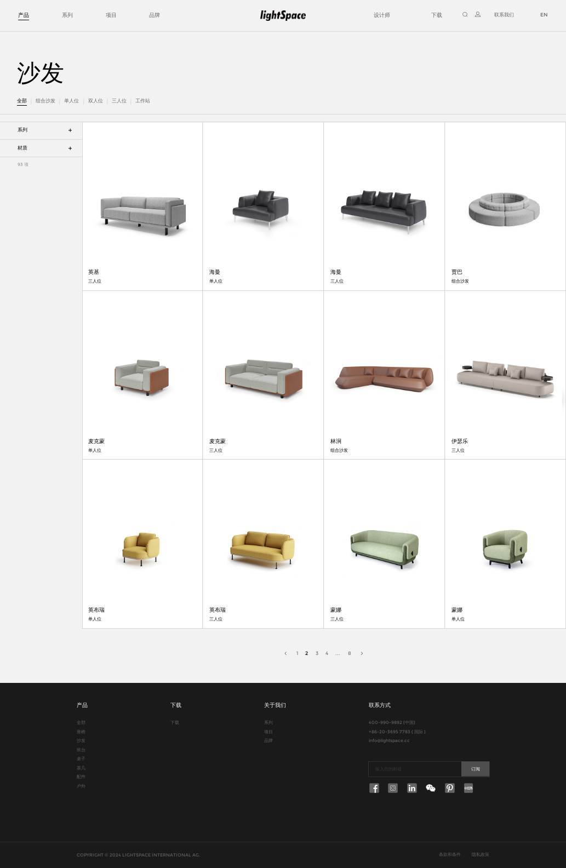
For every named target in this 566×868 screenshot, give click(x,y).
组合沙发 (45, 101)
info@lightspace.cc (389, 740)
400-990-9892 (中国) (392, 722)
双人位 (95, 101)
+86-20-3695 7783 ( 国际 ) (397, 731)
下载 (436, 15)
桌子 (81, 758)
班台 (81, 750)
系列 (67, 15)
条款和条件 (450, 854)
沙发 (81, 740)
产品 (23, 15)
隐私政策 (480, 854)
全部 (22, 101)
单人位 (71, 101)
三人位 (119, 101)
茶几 (81, 768)
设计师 (382, 15)
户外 (81, 786)
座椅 (81, 731)
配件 (81, 776)
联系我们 (504, 15)
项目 (111, 15)
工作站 (142, 101)
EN (544, 15)
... (337, 653)
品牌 (154, 15)
